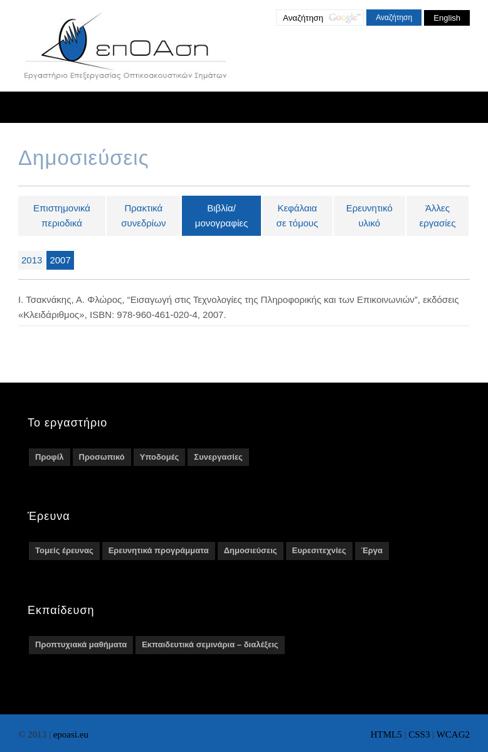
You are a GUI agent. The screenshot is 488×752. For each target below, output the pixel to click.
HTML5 (386, 734)
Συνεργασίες (218, 457)
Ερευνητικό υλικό (369, 215)
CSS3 (419, 734)
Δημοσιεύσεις (250, 550)
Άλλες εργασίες (437, 215)
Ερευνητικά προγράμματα (159, 550)
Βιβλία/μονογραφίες (221, 215)
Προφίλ (49, 457)
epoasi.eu (70, 734)
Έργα (372, 550)
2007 (60, 260)
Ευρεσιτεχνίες (319, 550)
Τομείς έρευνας (64, 550)
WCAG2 (453, 734)
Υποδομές (159, 457)
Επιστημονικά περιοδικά (61, 215)
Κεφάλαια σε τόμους (298, 215)
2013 (31, 260)
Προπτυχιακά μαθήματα (81, 644)
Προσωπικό (102, 457)
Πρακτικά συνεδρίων (143, 215)
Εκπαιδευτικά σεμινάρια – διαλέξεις (210, 644)
